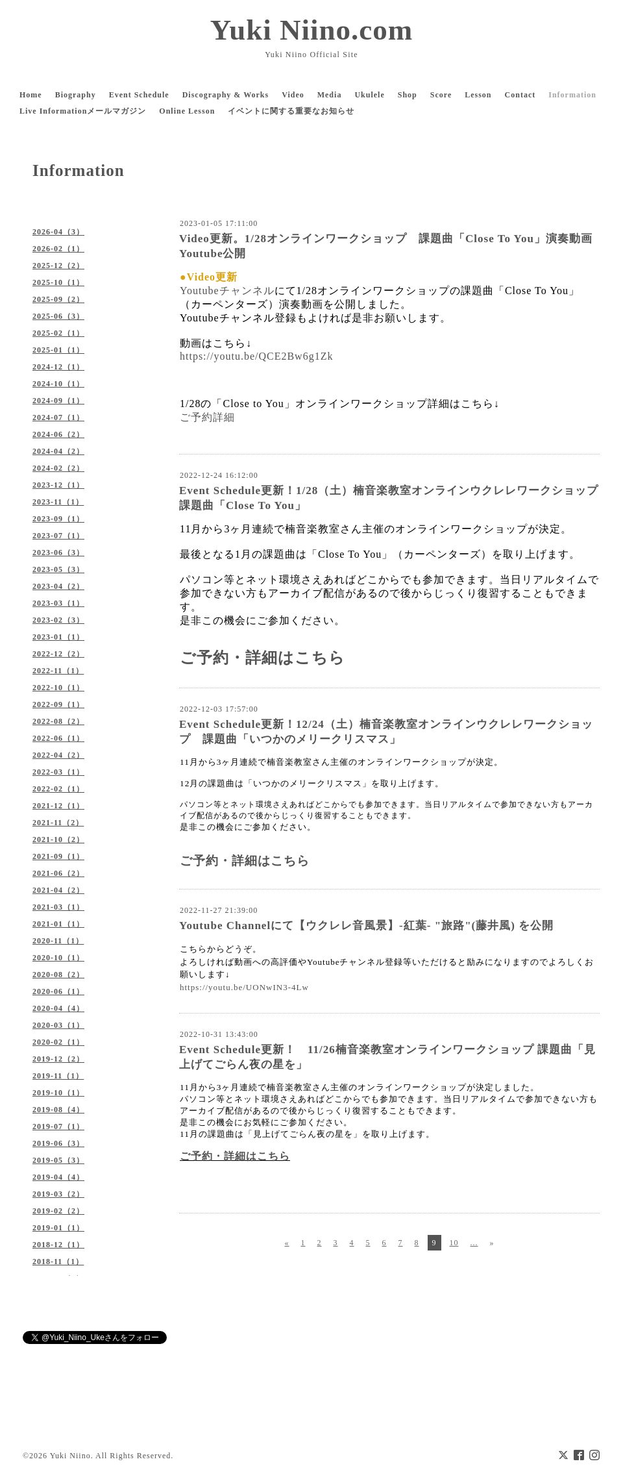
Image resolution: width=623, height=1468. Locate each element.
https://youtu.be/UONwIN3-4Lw (244, 987)
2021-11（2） (58, 822)
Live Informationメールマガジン (82, 111)
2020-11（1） (58, 940)
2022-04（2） (58, 755)
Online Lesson (187, 111)
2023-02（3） (58, 620)
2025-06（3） (58, 316)
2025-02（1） (58, 333)
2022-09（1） (58, 704)
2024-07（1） (58, 417)
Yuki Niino (70, 1455)
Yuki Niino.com (311, 30)
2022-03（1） (58, 772)
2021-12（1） (58, 805)
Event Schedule (139, 94)
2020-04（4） (58, 1008)
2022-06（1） (58, 738)
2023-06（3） (58, 552)
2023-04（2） (58, 586)
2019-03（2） (58, 1194)
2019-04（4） (58, 1177)
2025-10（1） (58, 282)
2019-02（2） (58, 1210)
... (474, 1242)
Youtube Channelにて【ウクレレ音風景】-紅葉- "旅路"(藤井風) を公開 (366, 925)
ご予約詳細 (207, 417)
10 (454, 1242)
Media (329, 94)
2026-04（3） (58, 231)
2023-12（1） (58, 485)
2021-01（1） (58, 923)
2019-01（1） (58, 1227)
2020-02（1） (58, 1042)
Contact (520, 94)
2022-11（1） (58, 670)
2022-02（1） (58, 788)
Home (30, 94)
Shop (407, 94)
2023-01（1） (58, 636)
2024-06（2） (58, 434)
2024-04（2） (58, 451)
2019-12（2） (58, 1059)
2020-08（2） (58, 974)
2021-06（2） (58, 873)
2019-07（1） (58, 1126)
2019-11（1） (58, 1075)
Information (572, 94)
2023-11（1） (58, 501)
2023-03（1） (58, 603)
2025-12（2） (58, 265)
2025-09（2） (58, 299)
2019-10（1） (58, 1092)
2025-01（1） (58, 350)
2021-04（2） (58, 890)
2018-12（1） (58, 1244)
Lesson (478, 94)
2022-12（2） (58, 653)
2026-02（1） (58, 248)
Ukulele (369, 94)
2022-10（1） (58, 687)
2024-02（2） (58, 468)
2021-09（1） (58, 856)
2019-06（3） (58, 1143)
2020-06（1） (58, 991)
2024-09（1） (58, 400)
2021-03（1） (58, 907)
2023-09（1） (58, 518)
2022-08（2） (58, 721)
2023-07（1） (58, 535)
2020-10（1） (58, 957)
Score (441, 94)
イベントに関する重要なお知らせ (291, 111)
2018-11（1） (58, 1261)
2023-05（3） (58, 569)
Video (293, 94)
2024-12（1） (58, 366)
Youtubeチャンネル (227, 290)
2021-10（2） (58, 839)
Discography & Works (225, 94)
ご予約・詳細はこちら (262, 657)
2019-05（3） (58, 1160)
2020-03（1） (58, 1025)
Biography (75, 94)
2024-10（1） (58, 383)
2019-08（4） (58, 1109)
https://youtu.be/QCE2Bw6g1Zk (256, 356)
